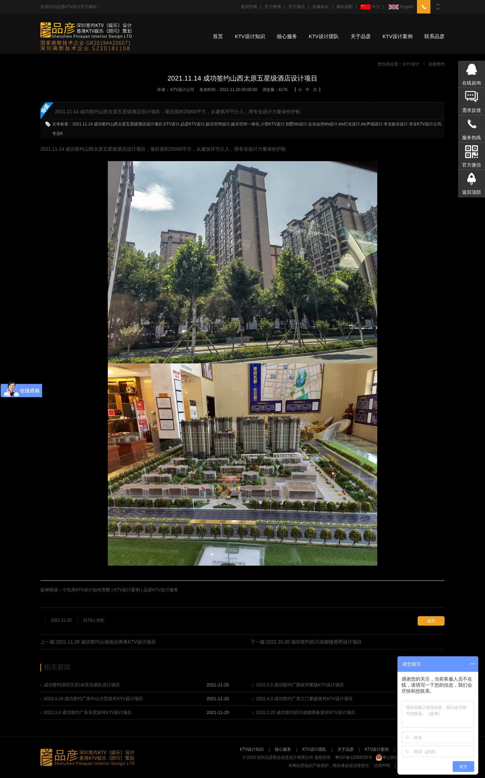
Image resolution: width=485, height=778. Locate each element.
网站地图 (344, 6)
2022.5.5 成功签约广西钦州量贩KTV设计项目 (300, 684)
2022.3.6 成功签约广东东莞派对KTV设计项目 (88, 712)
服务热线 (471, 137)
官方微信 (297, 6)
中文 (370, 6)
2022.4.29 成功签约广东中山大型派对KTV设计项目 (93, 698)
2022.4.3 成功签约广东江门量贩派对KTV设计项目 (304, 698)
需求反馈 (471, 110)
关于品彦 (361, 36)
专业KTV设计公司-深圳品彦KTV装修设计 (86, 37)
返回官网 (249, 6)
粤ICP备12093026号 (353, 757)
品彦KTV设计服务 (160, 589)
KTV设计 (411, 64)
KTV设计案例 (398, 36)
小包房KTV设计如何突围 (86, 589)
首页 (218, 36)
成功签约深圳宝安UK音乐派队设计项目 (82, 684)
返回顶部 (471, 192)
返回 (431, 621)
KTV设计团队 (324, 36)
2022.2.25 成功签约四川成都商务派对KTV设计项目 (305, 712)
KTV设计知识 (250, 36)
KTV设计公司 (182, 89)
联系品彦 (434, 36)
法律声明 (382, 765)
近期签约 (436, 64)
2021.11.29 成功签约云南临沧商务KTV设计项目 (106, 642)
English (400, 6)
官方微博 (273, 6)
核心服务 (287, 36)
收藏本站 (321, 6)
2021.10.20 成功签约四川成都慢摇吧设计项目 (314, 642)
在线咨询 (471, 83)
